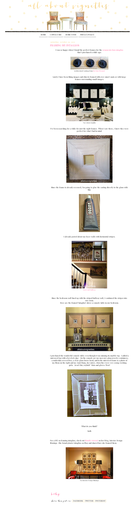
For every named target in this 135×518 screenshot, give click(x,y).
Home (43, 35)
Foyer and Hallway (89, 290)
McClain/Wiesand (99, 71)
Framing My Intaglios (64, 45)
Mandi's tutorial (92, 440)
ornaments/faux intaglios (113, 50)
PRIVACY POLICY (87, 35)
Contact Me (55, 35)
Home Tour (70, 35)
